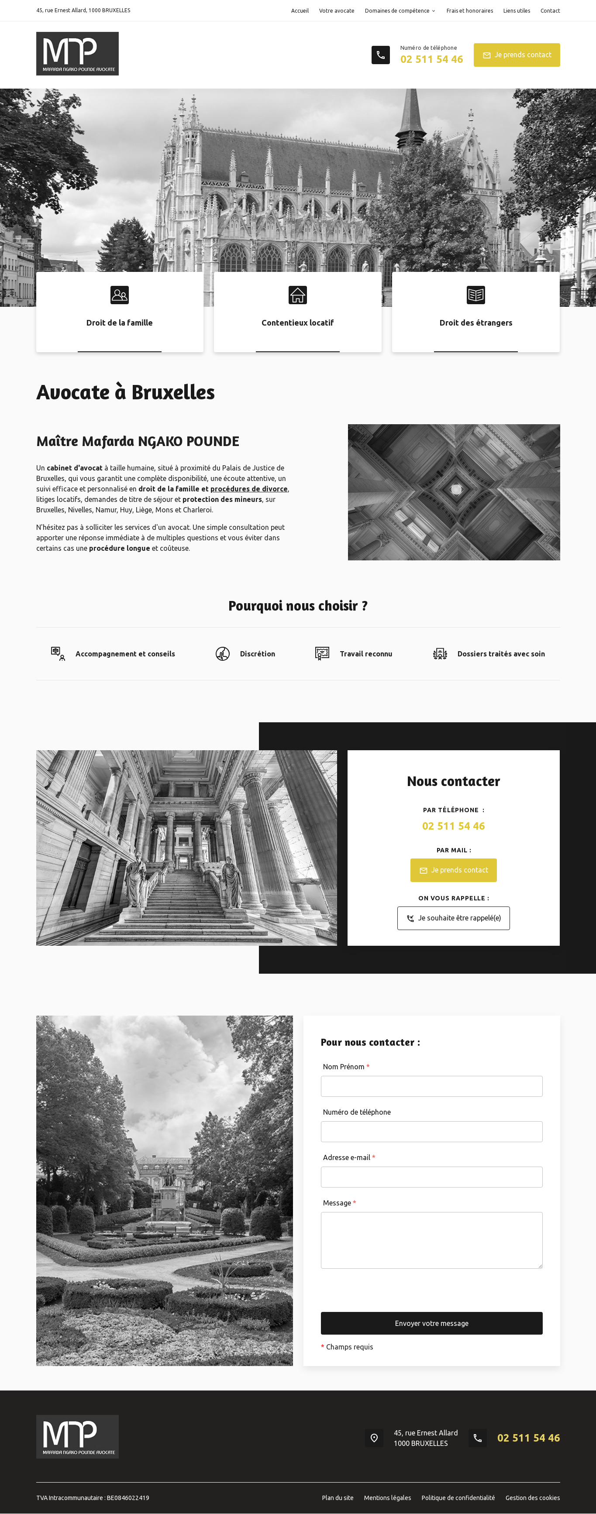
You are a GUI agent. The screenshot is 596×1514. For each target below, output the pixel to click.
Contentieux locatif (298, 322)
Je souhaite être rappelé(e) (453, 918)
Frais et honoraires (470, 11)
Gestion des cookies (533, 1497)
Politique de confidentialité (458, 1497)
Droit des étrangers (476, 322)
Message (339, 1203)
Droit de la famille (119, 322)
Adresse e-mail (349, 1157)
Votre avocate (337, 11)
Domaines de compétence (397, 11)
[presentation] (387, 1295)
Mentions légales (387, 1497)
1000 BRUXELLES (83, 10)
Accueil (300, 11)
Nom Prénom (346, 1067)
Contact (550, 11)
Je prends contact (516, 55)
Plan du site (338, 1497)
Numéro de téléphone (357, 1112)
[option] (298, 198)
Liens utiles (516, 11)
